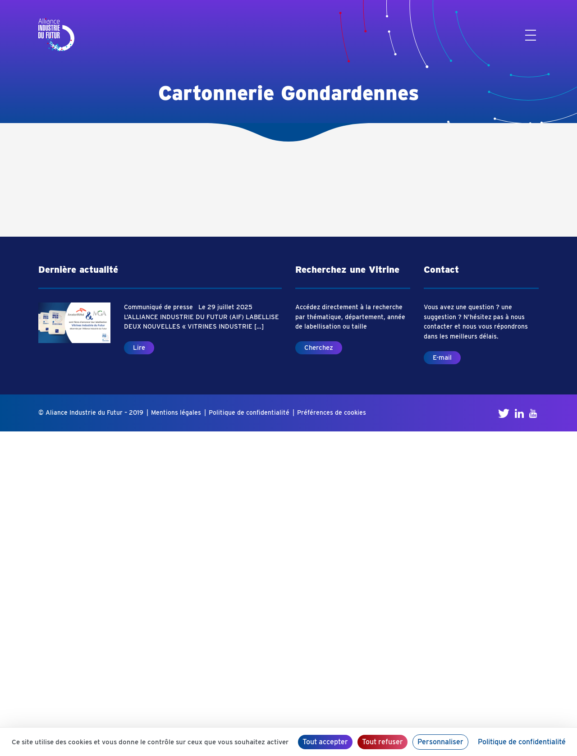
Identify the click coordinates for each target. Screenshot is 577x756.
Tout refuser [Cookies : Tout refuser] (382, 742)
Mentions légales (176, 412)
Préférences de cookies (331, 412)
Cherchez (318, 348)
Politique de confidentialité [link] (522, 742)
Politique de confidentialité (249, 412)
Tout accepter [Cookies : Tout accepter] (325, 742)
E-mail (442, 357)
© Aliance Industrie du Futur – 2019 (90, 412)
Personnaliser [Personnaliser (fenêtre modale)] (440, 742)
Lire (139, 348)
